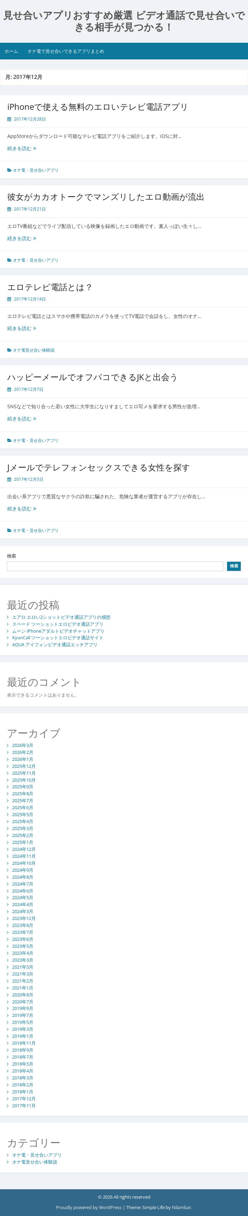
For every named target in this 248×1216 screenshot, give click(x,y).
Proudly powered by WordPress (89, 1207)
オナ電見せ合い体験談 (34, 350)
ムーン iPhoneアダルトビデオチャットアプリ (58, 631)
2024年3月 (22, 911)
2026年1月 (22, 759)
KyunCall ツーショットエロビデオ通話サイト (58, 637)
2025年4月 (22, 821)
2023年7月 (22, 932)
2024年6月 (22, 891)
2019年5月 (22, 1022)
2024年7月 (22, 884)
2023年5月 (22, 946)
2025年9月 (22, 786)
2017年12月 (24, 1098)
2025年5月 (22, 814)
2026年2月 (22, 752)
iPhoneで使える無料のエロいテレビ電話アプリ (98, 106)
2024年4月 (22, 904)
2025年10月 (24, 780)
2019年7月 (22, 1015)
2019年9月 (22, 1008)
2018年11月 (24, 1043)
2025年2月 (22, 835)
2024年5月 (22, 897)
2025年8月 (22, 793)
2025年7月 (22, 800)
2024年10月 (24, 863)
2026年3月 (22, 745)
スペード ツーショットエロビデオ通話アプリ (58, 624)
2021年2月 (22, 981)
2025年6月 (22, 807)
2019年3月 (22, 1029)
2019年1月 (22, 1036)
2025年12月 (24, 766)
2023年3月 (22, 960)
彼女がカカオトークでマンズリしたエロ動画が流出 (106, 196)
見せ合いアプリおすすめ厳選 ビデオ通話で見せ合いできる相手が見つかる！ (124, 21)
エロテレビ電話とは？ (50, 287)
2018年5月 (22, 1064)
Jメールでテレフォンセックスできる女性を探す (98, 467)
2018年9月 (22, 1050)
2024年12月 (24, 849)
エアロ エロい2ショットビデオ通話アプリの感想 (61, 617)
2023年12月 (24, 918)
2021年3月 (22, 974)
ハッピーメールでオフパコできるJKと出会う (92, 377)
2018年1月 (22, 1091)
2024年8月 (22, 877)
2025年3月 (22, 828)
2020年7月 (22, 1002)
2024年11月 (24, 856)
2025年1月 (22, 842)
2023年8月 (22, 925)
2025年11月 (24, 773)
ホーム (11, 51)
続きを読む (27, 148)
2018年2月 (22, 1085)
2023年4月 (22, 953)
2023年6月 (22, 939)
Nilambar (181, 1207)
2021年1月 (22, 988)
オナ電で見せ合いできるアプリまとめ (65, 51)
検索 (11, 556)
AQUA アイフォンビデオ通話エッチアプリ (55, 644)
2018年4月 (22, 1071)
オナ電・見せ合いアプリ (36, 170)
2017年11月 (24, 1105)
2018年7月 (22, 1057)
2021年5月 (22, 967)
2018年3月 (22, 1078)
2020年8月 (22, 995)
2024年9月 (22, 870)
